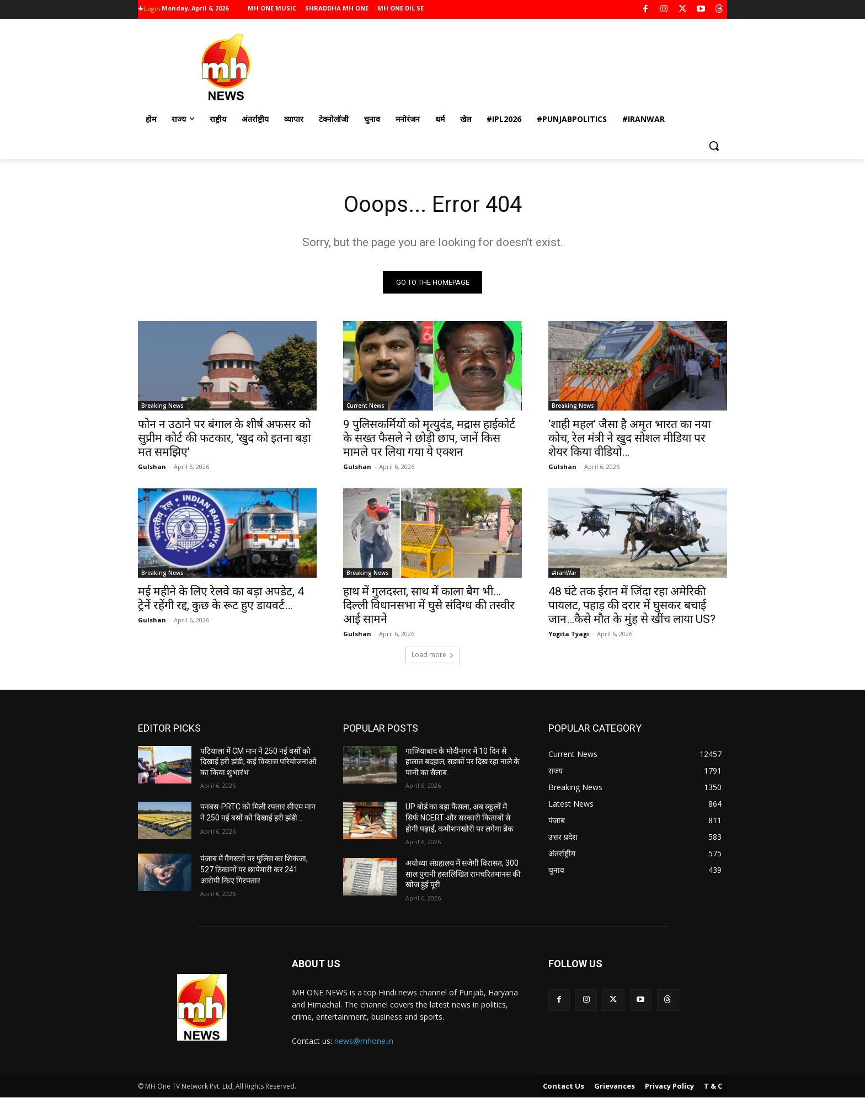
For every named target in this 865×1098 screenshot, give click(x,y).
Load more (433, 654)
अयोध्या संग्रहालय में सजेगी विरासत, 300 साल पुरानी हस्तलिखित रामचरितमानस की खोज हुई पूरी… (463, 874)
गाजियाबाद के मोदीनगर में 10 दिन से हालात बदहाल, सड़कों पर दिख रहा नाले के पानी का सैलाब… (462, 762)
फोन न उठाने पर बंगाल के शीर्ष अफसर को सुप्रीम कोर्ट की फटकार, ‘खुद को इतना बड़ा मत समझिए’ (224, 438)
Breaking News (162, 405)
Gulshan (152, 466)
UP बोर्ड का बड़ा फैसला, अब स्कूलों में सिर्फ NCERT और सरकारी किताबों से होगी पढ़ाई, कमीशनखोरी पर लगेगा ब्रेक (459, 817)
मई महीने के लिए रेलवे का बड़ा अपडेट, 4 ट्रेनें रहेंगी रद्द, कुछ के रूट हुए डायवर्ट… (221, 598)
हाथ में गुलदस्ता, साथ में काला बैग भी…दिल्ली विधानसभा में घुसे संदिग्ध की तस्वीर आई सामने (429, 605)
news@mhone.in (363, 1041)
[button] (714, 145)
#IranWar (564, 573)
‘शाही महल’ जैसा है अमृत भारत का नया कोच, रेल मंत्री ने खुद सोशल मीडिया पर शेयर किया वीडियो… (629, 438)
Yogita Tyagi (568, 634)
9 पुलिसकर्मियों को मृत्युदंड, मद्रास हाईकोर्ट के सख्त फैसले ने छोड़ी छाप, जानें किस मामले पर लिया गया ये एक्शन (429, 438)
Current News (365, 405)
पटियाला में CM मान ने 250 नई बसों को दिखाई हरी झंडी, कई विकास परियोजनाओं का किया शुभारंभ (258, 762)
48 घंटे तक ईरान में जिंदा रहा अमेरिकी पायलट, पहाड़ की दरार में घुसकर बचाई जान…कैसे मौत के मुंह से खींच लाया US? (632, 605)
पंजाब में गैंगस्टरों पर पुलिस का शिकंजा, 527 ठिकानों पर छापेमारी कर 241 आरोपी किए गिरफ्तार (254, 869)
